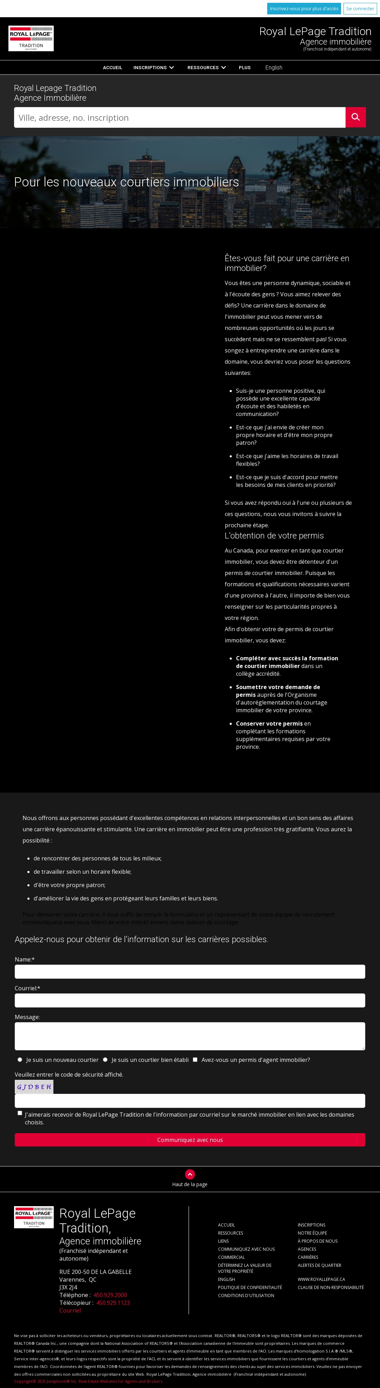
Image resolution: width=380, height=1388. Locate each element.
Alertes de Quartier (319, 1265)
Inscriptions (150, 67)
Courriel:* (27, 988)
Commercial (231, 1257)
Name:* (25, 959)
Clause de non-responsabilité (331, 1287)
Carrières (308, 1257)
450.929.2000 (110, 1295)
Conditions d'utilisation (246, 1295)
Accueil (112, 67)
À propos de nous (318, 1241)
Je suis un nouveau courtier (62, 1060)
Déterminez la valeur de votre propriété (244, 1268)
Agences (307, 1249)
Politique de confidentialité (250, 1287)
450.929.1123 (113, 1303)
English (274, 67)
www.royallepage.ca (321, 1279)
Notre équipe (312, 1233)
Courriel (70, 1310)
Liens (223, 1241)
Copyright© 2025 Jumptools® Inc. (46, 1381)
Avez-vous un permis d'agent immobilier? (256, 1060)
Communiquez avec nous (246, 1249)
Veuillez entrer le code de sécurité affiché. (69, 1074)
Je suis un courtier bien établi (150, 1060)
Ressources (203, 67)
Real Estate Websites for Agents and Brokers (120, 1381)
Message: (27, 1017)
